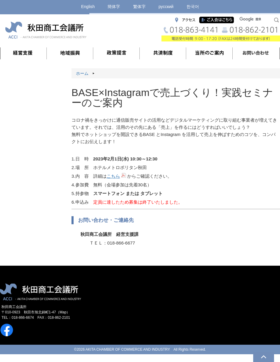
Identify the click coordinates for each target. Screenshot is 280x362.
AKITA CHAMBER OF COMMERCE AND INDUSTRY (127, 349)
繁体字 (139, 6)
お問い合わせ (256, 53)
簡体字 (114, 6)
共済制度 (163, 53)
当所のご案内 (209, 53)
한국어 (192, 6)
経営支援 (23, 53)
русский (165, 6)
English (88, 6)
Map (63, 312)
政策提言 (116, 53)
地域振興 (70, 53)
